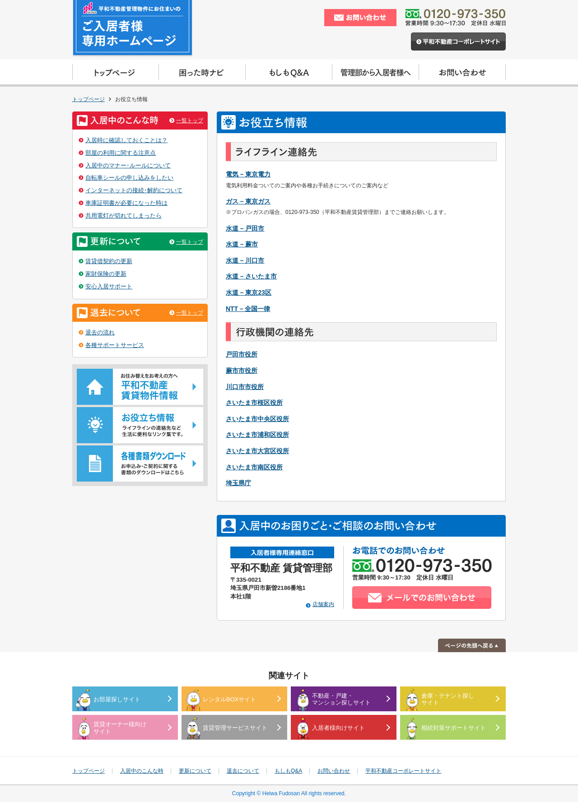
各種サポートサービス (114, 345)
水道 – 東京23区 (248, 292)
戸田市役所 (241, 354)
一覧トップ (189, 120)
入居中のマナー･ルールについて (128, 165)
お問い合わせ (333, 771)
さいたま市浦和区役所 (257, 434)
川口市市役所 (245, 386)
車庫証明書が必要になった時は (126, 202)
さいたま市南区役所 (254, 467)
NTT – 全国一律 (248, 308)
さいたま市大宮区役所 (257, 450)
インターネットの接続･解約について (133, 190)
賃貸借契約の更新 (108, 261)
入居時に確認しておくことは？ (126, 140)
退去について (243, 771)
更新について (195, 771)
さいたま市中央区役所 (257, 418)
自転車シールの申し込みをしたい (129, 177)
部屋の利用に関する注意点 (120, 152)
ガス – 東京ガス (248, 201)
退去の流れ (100, 332)
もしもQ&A (288, 771)
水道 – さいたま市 (251, 276)
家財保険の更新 (105, 273)
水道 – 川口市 (245, 260)
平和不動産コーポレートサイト (403, 771)
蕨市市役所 (241, 370)
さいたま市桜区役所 (254, 402)
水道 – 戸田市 (245, 228)
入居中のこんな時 (141, 771)
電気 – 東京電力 (248, 174)
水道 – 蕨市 (242, 244)
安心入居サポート (108, 286)
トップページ (88, 99)
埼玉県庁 (238, 483)
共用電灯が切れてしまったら (123, 215)
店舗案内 (323, 604)
